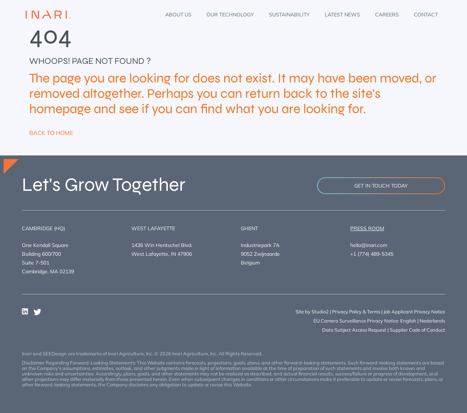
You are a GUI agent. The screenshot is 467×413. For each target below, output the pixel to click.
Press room (367, 228)
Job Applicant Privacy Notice (414, 311)
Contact (426, 14)
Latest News (342, 14)
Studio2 (320, 311)
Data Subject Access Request (354, 330)
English (408, 321)
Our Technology (230, 14)
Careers (387, 14)
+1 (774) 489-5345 (371, 254)
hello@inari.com (368, 245)
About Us (178, 14)
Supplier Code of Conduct (417, 330)
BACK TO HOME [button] (51, 132)
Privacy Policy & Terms (356, 311)
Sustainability (289, 14)
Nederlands (432, 321)
